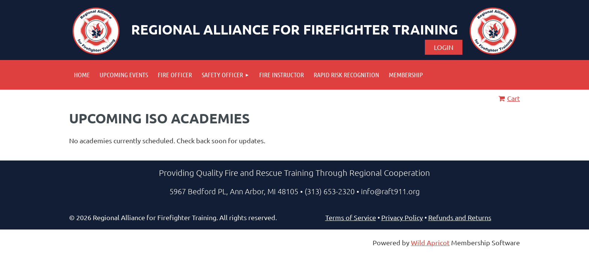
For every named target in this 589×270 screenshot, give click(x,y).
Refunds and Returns (459, 217)
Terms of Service (350, 217)
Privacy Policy (402, 217)
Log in (443, 47)
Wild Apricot (430, 242)
